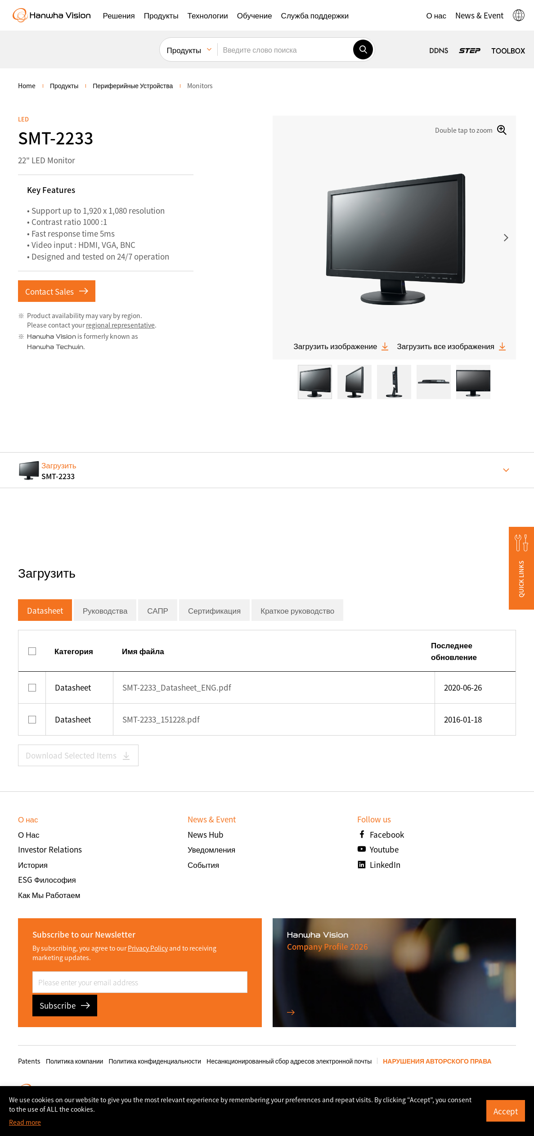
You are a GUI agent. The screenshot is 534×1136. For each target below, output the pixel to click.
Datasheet (45, 610)
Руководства (105, 610)
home (27, 85)
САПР (157, 610)
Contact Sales (56, 291)
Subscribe (65, 1005)
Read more (25, 1122)
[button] (119, 15)
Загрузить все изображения (452, 345)
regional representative (120, 324)
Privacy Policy (148, 947)
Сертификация (214, 610)
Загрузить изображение (341, 345)
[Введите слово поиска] (285, 49)
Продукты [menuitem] (184, 49)
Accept (506, 1111)
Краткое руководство (297, 610)
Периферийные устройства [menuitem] (133, 85)
